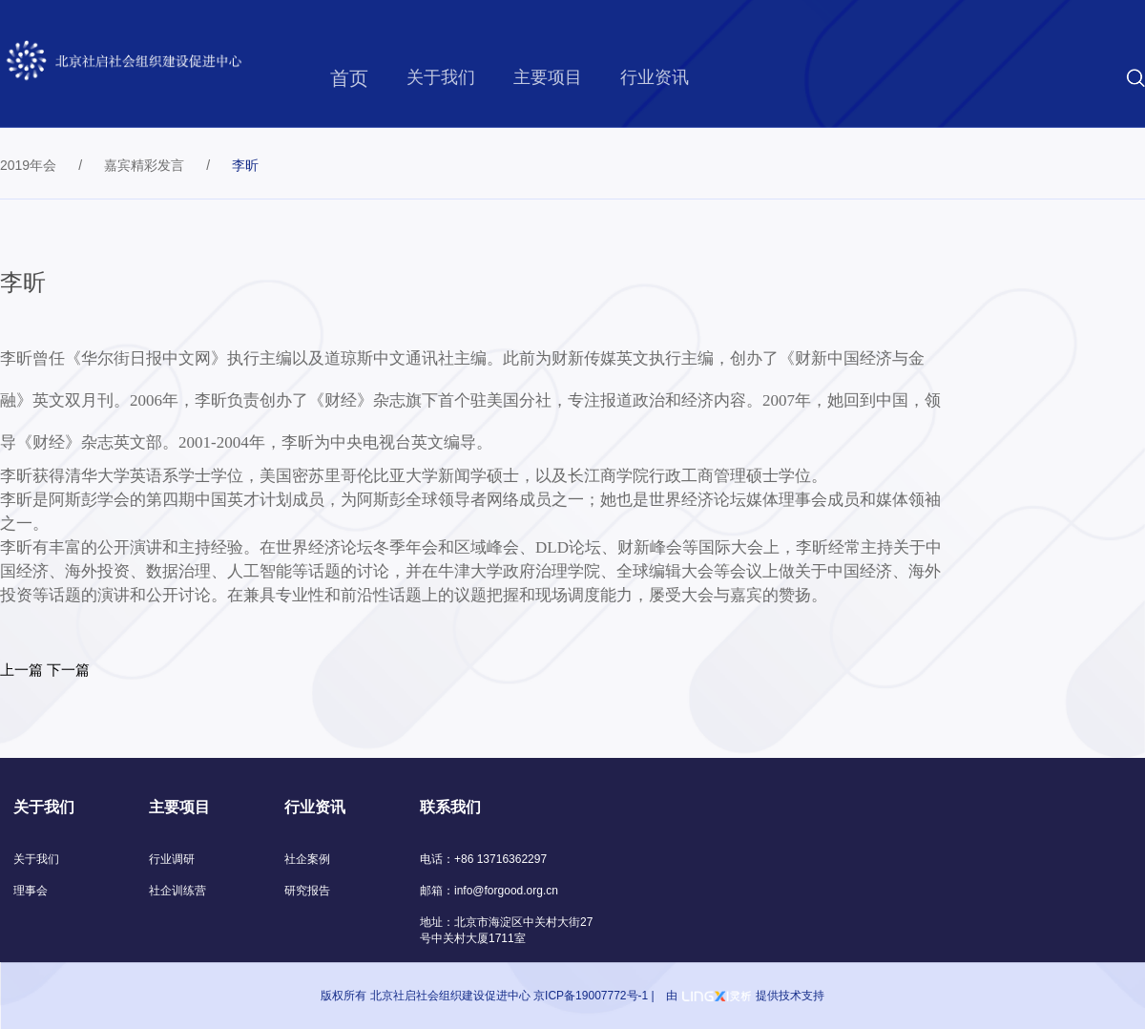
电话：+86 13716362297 (483, 859)
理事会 (30, 890)
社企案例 (307, 859)
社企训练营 (177, 890)
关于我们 (440, 77)
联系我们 (450, 807)
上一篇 (21, 670)
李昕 (245, 165)
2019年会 (28, 165)
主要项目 (547, 77)
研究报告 (307, 890)
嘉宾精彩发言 (144, 165)
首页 (349, 78)
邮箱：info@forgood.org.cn (489, 890)
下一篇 (68, 670)
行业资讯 (654, 77)
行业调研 (172, 859)
